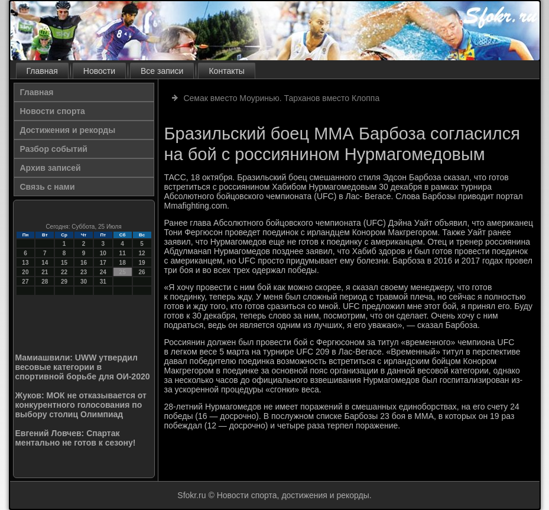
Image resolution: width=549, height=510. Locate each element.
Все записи (162, 71)
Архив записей (50, 168)
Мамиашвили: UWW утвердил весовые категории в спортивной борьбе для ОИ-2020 (82, 367)
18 (122, 262)
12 (141, 253)
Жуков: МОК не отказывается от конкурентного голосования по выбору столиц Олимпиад (81, 405)
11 (122, 253)
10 (103, 253)
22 (64, 272)
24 (103, 272)
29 (64, 281)
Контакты (226, 71)
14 (44, 262)
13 (25, 262)
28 (44, 281)
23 (83, 272)
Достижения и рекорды (68, 130)
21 (44, 272)
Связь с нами (47, 186)
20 (25, 272)
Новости (99, 71)
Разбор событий (53, 149)
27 (25, 281)
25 (122, 272)
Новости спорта (52, 111)
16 (83, 262)
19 (141, 262)
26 (141, 272)
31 (103, 281)
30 (83, 281)
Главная (42, 71)
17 (103, 262)
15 (64, 262)
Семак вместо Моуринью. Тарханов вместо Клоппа (281, 98)
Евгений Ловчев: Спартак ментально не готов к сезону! (75, 437)
